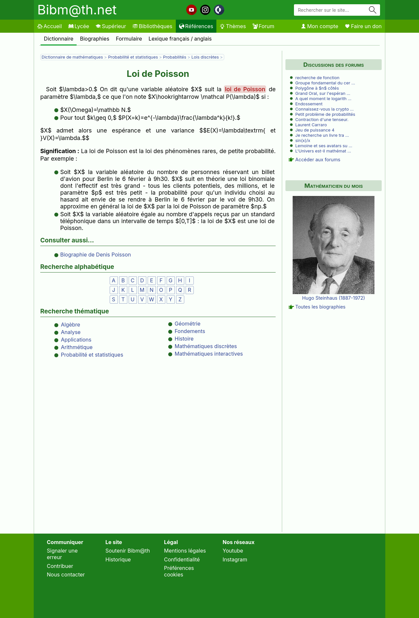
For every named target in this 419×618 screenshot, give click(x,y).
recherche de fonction (317, 77)
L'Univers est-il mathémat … (323, 150)
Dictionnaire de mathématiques (72, 57)
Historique (118, 559)
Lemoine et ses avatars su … (323, 145)
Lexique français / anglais (180, 38)
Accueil (49, 26)
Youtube (233, 550)
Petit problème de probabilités (325, 114)
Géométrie (188, 323)
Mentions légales (185, 550)
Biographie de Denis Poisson (95, 254)
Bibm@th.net (77, 10)
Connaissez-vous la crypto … (324, 109)
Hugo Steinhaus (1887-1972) (333, 298)
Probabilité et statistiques (133, 57)
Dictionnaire (58, 38)
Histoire (184, 338)
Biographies (94, 38)
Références (196, 26)
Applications (76, 339)
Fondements (190, 331)
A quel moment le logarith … (323, 98)
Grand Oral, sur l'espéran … (322, 93)
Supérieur (111, 26)
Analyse (71, 332)
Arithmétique (77, 347)
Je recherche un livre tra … (322, 135)
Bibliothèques (153, 26)
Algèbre (70, 324)
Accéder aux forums (317, 159)
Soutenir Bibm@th (127, 550)
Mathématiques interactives (209, 353)
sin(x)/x (302, 140)
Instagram (235, 559)
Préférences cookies (179, 571)
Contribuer (60, 566)
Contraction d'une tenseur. (322, 119)
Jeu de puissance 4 (315, 129)
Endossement (308, 103)
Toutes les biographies (320, 306)
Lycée (78, 26)
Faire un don (363, 26)
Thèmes (233, 26)
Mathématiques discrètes (206, 346)
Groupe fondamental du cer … (325, 82)
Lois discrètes (205, 57)
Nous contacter (66, 574)
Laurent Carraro (311, 124)
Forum (263, 26)
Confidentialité (182, 559)
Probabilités (174, 57)
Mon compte (319, 26)
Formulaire (129, 38)
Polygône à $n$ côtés (317, 88)
